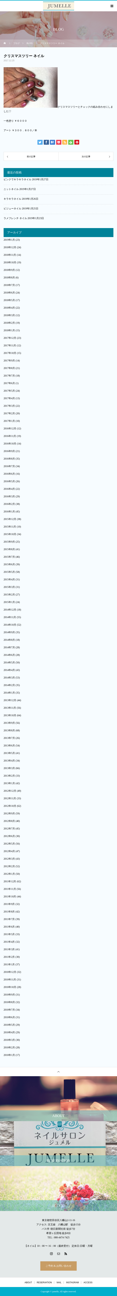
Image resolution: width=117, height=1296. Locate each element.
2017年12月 (10, 338)
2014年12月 (10, 609)
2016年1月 (9, 511)
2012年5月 (9, 843)
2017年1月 (9, 421)
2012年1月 (9, 874)
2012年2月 (9, 866)
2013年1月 (9, 783)
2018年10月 (10, 262)
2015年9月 (9, 541)
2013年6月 (9, 745)
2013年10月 (10, 715)
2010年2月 (9, 1047)
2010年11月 (10, 979)
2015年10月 (10, 534)
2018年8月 (9, 277)
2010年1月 (9, 1055)
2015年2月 (9, 594)
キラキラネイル (12, 199)
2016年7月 (9, 466)
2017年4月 (9, 398)
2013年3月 (9, 768)
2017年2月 (9, 413)
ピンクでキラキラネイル (17, 179)
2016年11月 (10, 436)
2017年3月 (9, 406)
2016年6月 (9, 473)
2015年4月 (9, 579)
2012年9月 (9, 813)
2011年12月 (10, 881)
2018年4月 (9, 307)
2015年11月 (10, 526)
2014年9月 (9, 632)
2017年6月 (9, 383)
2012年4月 (9, 851)
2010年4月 (9, 1032)
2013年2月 (9, 775)
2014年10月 (10, 624)
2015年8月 (9, 549)
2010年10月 (10, 987)
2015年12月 (10, 519)
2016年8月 (9, 458)
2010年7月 (9, 1009)
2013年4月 (9, 760)
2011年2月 (9, 957)
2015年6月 (9, 564)
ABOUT (28, 1282)
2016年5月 (9, 481)
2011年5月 (9, 934)
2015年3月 (9, 587)
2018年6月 (9, 292)
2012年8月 (9, 821)
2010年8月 (9, 1002)
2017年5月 (9, 390)
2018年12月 (10, 247)
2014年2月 (9, 685)
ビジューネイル (12, 208)
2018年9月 (9, 270)
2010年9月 (9, 994)
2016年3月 (9, 496)
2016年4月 (9, 489)
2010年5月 (9, 1025)
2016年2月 (9, 504)
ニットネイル (11, 189)
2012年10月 (10, 806)
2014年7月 (9, 647)
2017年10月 (10, 353)
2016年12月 (10, 428)
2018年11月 (10, 255)
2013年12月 (10, 700)
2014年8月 (9, 640)
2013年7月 (9, 738)
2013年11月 (10, 708)
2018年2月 (9, 323)
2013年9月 (9, 723)
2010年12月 (10, 972)
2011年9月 (9, 904)
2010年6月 (9, 1017)
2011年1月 (9, 964)
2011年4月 (9, 942)
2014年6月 (9, 655)
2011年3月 (9, 949)
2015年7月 (9, 557)
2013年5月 (9, 753)
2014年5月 (9, 662)
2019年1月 (9, 239)
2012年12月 (10, 791)
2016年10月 (10, 443)
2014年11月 (10, 617)
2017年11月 (10, 345)
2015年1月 (9, 602)
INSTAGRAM (72, 1282)
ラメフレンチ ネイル (15, 218)
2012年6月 (9, 836)
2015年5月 (9, 572)
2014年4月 (9, 670)
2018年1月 (9, 330)
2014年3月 (9, 677)
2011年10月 (10, 896)
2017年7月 (9, 375)
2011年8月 (9, 911)
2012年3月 (9, 858)
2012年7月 (9, 828)
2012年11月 (10, 798)
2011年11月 (10, 889)
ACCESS (88, 1282)
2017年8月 (9, 368)
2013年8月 (9, 730)
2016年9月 (9, 451)
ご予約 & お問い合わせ (58, 1266)
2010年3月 (9, 1040)
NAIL (59, 1282)
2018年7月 (9, 285)
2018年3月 (9, 315)
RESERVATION (44, 1282)
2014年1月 (9, 692)
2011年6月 (9, 926)
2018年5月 (9, 300)
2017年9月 (9, 360)
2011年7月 (9, 919)
